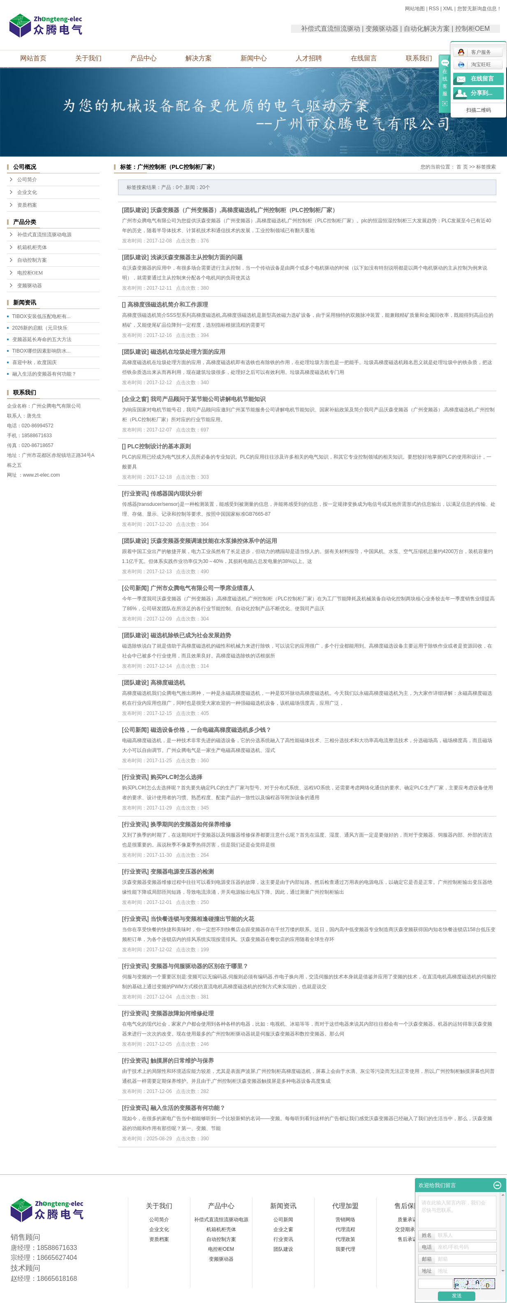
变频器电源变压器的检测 (182, 871)
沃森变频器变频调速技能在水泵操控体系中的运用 (213, 540)
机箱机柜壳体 (32, 247)
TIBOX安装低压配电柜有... (41, 316)
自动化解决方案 (427, 28)
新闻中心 (254, 58)
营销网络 (345, 1219)
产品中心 (143, 58)
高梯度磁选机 (167, 682)
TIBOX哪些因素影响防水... (41, 351)
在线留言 (364, 58)
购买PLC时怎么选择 (176, 777)
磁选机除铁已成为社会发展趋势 (190, 635)
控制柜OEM (472, 28)
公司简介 (27, 179)
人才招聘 (309, 58)
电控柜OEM (30, 273)
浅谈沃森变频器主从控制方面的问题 (196, 257)
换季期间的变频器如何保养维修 (190, 824)
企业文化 (27, 192)
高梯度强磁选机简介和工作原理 (167, 304)
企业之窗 (135, 399)
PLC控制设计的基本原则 (159, 446)
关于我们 (88, 58)
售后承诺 (407, 1239)
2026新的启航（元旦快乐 (40, 328)
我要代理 (345, 1249)
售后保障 (407, 1205)
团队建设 (135, 210)
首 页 (462, 167)
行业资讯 (135, 493)
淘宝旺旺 (474, 64)
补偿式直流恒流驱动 (330, 28)
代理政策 (345, 1239)
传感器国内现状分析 (176, 493)
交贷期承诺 (407, 1229)
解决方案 (198, 58)
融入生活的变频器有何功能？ (44, 374)
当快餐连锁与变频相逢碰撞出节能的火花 (202, 919)
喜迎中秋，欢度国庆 (34, 362)
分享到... (482, 93)
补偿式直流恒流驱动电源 (44, 235)
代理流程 (345, 1229)
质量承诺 (407, 1219)
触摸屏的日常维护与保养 (182, 1060)
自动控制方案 (32, 260)
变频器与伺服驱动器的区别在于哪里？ (199, 966)
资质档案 (27, 205)
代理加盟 (345, 1205)
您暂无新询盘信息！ (479, 9)
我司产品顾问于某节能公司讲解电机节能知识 (208, 399)
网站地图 (415, 9)
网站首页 (33, 58)
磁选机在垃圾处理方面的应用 (187, 351)
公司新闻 (135, 588)
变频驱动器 (382, 28)
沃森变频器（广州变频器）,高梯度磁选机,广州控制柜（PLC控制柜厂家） (244, 210)
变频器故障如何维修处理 (182, 1013)
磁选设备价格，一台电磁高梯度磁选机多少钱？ (210, 729)
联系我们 (419, 58)
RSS (434, 9)
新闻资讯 (283, 1205)
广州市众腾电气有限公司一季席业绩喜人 (202, 588)
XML (448, 9)
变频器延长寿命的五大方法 (42, 339)
